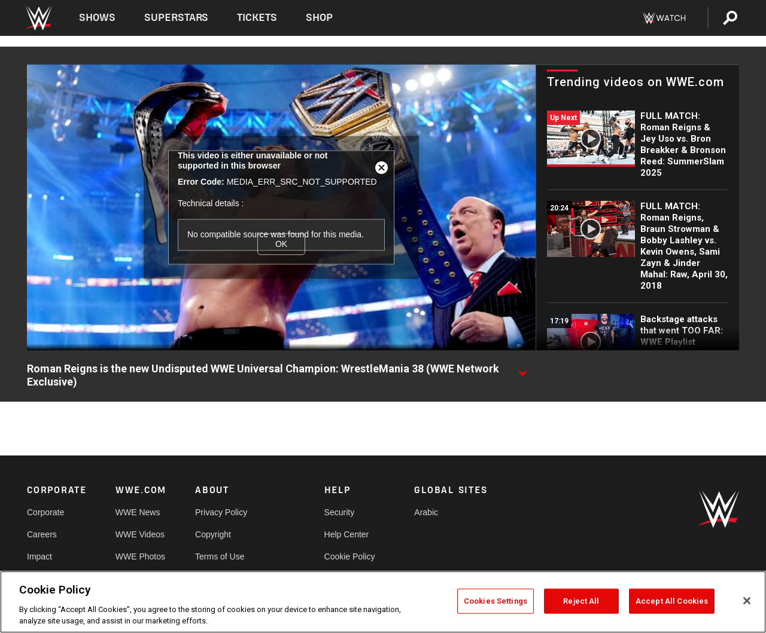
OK (281, 244)
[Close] (747, 601)
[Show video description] (522, 369)
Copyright (213, 534)
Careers (42, 534)
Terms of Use (219, 556)
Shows (97, 17)
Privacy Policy (221, 512)
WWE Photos (140, 556)
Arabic (426, 512)
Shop (319, 17)
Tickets (257, 17)
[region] (383, 602)
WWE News (137, 512)
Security (339, 512)
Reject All (581, 601)
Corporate (45, 512)
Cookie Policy (349, 556)
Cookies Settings (495, 601)
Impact (39, 556)
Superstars (176, 17)
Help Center (346, 534)
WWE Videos (140, 534)
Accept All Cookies (672, 601)
